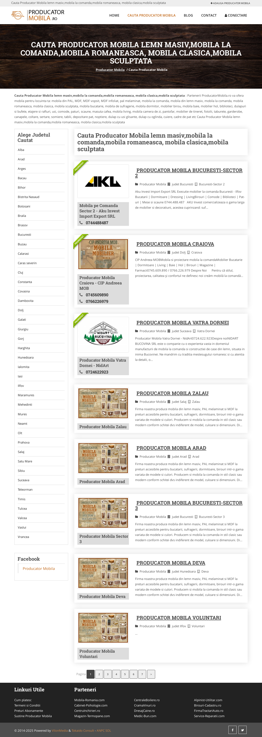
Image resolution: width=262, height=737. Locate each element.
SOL (108, 730)
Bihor (21, 188)
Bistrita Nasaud (28, 198)
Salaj (21, 458)
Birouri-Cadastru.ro (207, 705)
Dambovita (25, 304)
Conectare (236, 15)
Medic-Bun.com (145, 716)
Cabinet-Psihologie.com (90, 705)
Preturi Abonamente (28, 711)
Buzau (22, 246)
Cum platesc (23, 700)
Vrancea (23, 544)
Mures (22, 419)
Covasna (23, 294)
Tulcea (22, 515)
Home (114, 15)
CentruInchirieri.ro (87, 711)
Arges (22, 169)
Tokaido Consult (83, 730)
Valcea (22, 525)
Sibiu (21, 477)
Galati (22, 323)
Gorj (21, 342)
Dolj (20, 313)
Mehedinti (25, 410)
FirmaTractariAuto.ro (208, 711)
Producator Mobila (110, 70)
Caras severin (27, 265)
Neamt (22, 429)
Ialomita (23, 371)
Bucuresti (24, 236)
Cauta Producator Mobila (152, 15)
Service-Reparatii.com (209, 716)
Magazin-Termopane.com (92, 716)
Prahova (23, 448)
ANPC (101, 730)
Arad (21, 159)
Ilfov (21, 390)
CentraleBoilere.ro (147, 700)
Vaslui (22, 535)
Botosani (24, 207)
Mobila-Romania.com (89, 700)
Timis (21, 506)
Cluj (20, 275)
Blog (188, 15)
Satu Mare (25, 467)
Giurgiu (23, 333)
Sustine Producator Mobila (33, 716)
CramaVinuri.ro (145, 705)
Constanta (25, 284)
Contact (209, 15)
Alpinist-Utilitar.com (208, 700)
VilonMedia (60, 730)
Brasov (22, 227)
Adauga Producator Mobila (230, 3)
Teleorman (25, 496)
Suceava (23, 487)
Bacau (22, 179)
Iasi (20, 381)
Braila (22, 217)
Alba (21, 150)
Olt (20, 438)
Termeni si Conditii (27, 705)
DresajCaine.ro (144, 711)
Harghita (24, 352)
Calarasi (23, 256)
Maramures (26, 400)
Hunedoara (25, 361)
